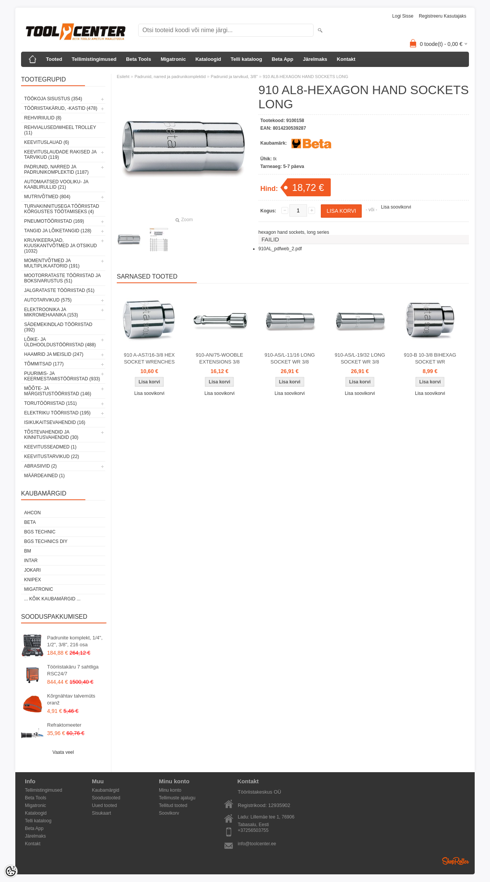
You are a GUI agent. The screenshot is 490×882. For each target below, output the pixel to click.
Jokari (32, 570)
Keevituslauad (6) (46, 142)
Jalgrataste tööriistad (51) (59, 290)
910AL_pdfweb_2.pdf (280, 248)
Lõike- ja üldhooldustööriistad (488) (60, 342)
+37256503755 (253, 830)
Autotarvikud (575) (48, 300)
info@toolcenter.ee (257, 843)
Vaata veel (63, 752)
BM (27, 551)
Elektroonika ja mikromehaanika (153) (51, 312)
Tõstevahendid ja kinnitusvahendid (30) (51, 434)
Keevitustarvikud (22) (51, 456)
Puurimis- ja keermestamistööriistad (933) (62, 376)
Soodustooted (106, 797)
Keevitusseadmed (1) (50, 447)
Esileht (123, 76)
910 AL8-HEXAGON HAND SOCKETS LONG (305, 76)
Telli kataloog (246, 59)
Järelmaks (315, 59)
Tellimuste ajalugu (177, 797)
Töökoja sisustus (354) (53, 98)
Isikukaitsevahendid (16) (54, 422)
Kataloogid (208, 59)
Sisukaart (101, 813)
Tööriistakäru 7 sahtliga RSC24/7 (72, 670)
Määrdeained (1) (44, 475)
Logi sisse (402, 16)
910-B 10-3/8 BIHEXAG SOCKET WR (430, 358)
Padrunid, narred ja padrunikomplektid (170, 76)
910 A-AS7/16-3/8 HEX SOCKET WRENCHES (149, 358)
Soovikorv (169, 813)
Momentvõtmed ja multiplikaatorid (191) (52, 263)
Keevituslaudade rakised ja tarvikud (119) (60, 154)
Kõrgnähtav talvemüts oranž (71, 699)
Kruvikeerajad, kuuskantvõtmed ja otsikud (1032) (60, 246)
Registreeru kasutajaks (442, 16)
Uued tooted (104, 805)
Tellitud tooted (173, 805)
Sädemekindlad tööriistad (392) (58, 327)
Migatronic (173, 59)
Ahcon (32, 512)
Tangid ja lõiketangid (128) (57, 230)
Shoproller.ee (455, 861)
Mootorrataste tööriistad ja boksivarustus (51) (62, 278)
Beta (30, 522)
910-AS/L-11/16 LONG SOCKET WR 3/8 (290, 358)
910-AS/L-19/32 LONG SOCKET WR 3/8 (360, 358)
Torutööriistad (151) (50, 403)
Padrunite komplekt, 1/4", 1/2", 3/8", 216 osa (75, 641)
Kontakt (346, 59)
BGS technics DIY (45, 541)
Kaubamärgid (105, 790)
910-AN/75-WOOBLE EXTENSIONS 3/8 (219, 358)
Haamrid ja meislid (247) (53, 354)
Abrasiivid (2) (40, 466)
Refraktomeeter (64, 725)
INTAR (31, 560)
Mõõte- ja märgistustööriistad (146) (57, 391)
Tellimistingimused (94, 59)
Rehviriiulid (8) (42, 118)
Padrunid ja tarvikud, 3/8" (234, 76)
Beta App (283, 59)
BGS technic (40, 532)
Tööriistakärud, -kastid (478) (60, 108)
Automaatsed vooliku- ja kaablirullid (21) (56, 184)
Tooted (54, 59)
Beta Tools (138, 59)
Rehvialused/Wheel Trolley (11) (60, 130)
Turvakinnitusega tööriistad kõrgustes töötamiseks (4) (61, 209)
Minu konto (170, 790)
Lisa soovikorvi (396, 207)
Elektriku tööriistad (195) (57, 413)
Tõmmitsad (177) (44, 364)
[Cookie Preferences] (11, 871)
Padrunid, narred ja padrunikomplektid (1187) (56, 169)
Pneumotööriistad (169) (54, 221)
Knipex (32, 579)
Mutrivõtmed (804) (47, 196)
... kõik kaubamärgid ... (52, 599)
